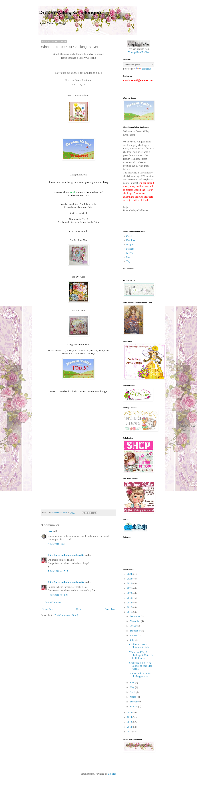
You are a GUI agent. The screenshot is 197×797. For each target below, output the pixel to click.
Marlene (130, 248)
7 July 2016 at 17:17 (58, 571)
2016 (130, 612)
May (132, 687)
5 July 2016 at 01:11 (58, 544)
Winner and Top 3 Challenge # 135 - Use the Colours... (141, 655)
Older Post (110, 609)
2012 (130, 726)
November (135, 621)
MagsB (129, 244)
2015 (130, 712)
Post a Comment (53, 602)
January (134, 706)
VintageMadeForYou (138, 52)
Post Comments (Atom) (66, 615)
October (134, 626)
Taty (128, 261)
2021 (130, 588)
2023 (130, 578)
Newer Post (47, 609)
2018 (130, 602)
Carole (129, 236)
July (132, 640)
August (134, 635)
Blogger (112, 773)
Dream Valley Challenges (69, 12)
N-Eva (129, 253)
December (135, 616)
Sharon (129, 257)
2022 (130, 583)
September (135, 630)
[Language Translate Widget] (138, 64)
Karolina (130, 240)
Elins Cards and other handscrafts (66, 555)
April (133, 692)
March (133, 697)
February (134, 701)
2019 (130, 598)
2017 (130, 607)
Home (79, 609)
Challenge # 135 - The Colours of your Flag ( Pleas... (141, 666)
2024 (130, 574)
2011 (129, 731)
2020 (130, 593)
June (132, 682)
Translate (143, 68)
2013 (130, 722)
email (72, 192)
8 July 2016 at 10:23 (58, 595)
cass (50, 531)
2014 (130, 717)
